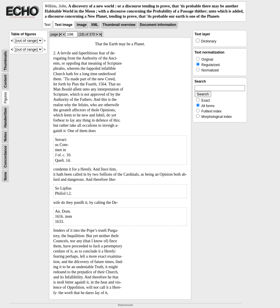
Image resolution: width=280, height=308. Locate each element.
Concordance (5, 157)
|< (60, 34)
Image (82, 25)
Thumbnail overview (119, 25)
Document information (158, 25)
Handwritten (5, 117)
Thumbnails (5, 60)
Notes (5, 136)
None (5, 176)
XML (94, 25)
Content (5, 81)
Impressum (125, 305)
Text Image (64, 25)
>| (100, 34)
